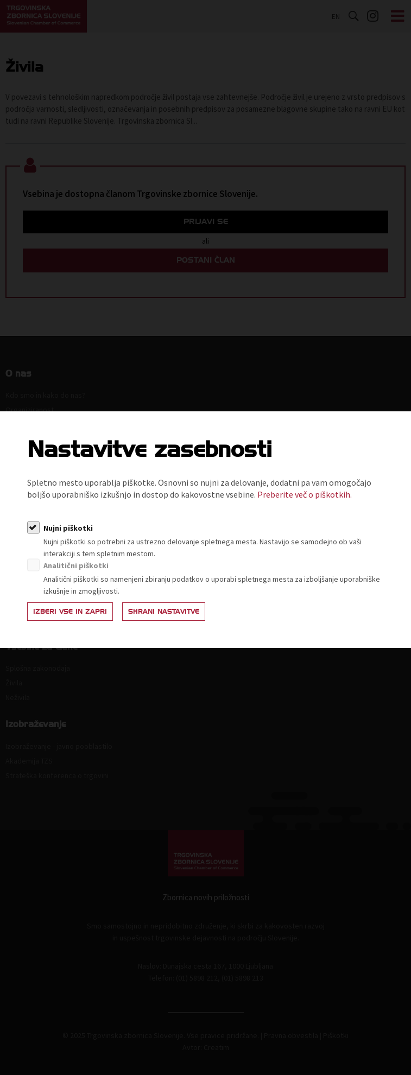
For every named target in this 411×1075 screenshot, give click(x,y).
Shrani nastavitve (163, 611)
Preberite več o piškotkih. (304, 494)
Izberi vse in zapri (70, 611)
